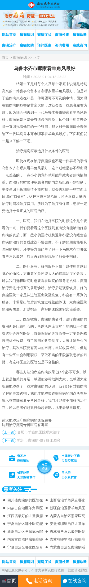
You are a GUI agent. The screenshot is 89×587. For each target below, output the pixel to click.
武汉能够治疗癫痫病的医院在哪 (27, 420)
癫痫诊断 (80, 35)
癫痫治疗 (9, 45)
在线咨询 (80, 45)
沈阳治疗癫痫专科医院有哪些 (25, 425)
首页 (5, 57)
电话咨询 (39, 580)
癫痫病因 (27, 35)
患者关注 (13, 489)
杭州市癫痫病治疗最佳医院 (38, 440)
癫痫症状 (44, 35)
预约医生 (44, 45)
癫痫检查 (62, 35)
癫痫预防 (27, 45)
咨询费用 (62, 45)
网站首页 (9, 35)
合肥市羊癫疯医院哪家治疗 (38, 432)
